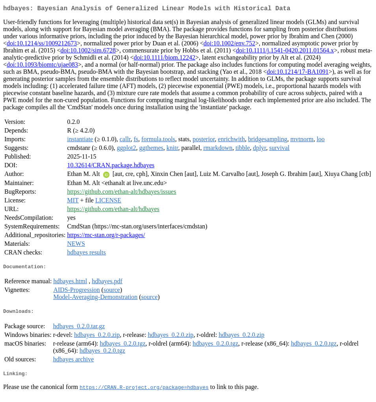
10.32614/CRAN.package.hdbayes (111, 166)
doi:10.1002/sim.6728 (87, 52)
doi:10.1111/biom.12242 (164, 59)
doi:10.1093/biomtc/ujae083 (42, 66)
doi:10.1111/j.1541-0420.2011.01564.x (285, 52)
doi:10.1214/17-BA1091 (298, 73)
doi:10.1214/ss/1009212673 (42, 44)
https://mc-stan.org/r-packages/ (106, 236)
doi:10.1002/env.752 (229, 44)
